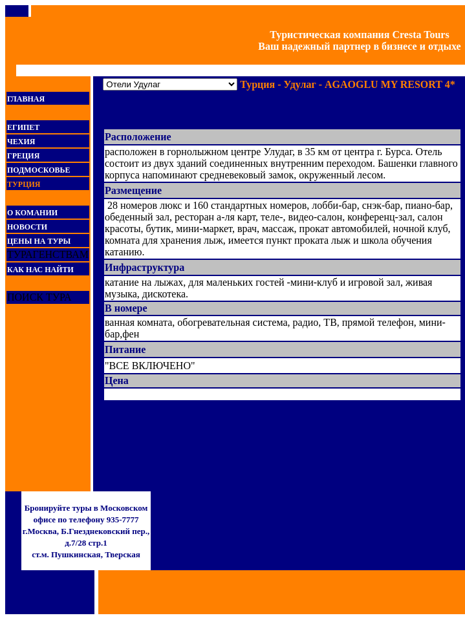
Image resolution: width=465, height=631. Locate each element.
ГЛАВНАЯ (26, 98)
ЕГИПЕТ (23, 127)
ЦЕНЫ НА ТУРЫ (38, 241)
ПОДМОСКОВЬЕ (38, 170)
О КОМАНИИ (32, 212)
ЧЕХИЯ (21, 141)
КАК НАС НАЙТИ (40, 269)
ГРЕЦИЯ (23, 155)
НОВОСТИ (27, 226)
